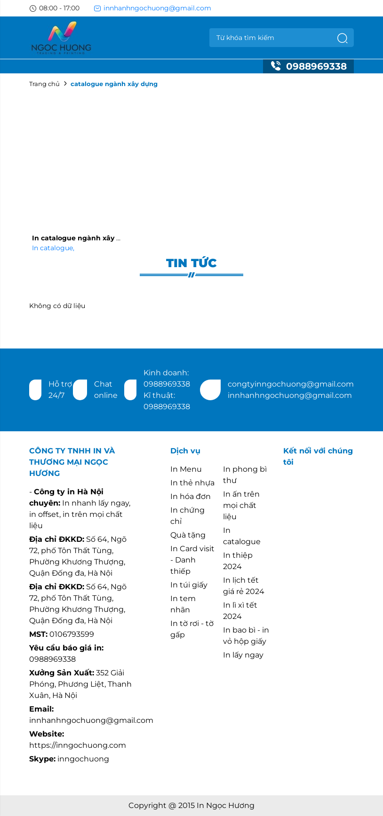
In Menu (186, 469)
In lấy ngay (243, 654)
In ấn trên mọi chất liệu (241, 505)
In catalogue (53, 248)
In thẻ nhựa (192, 482)
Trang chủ (44, 83)
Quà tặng (188, 535)
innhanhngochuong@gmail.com (152, 8)
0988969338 (308, 66)
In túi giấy (188, 584)
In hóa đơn (190, 496)
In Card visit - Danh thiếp (192, 560)
